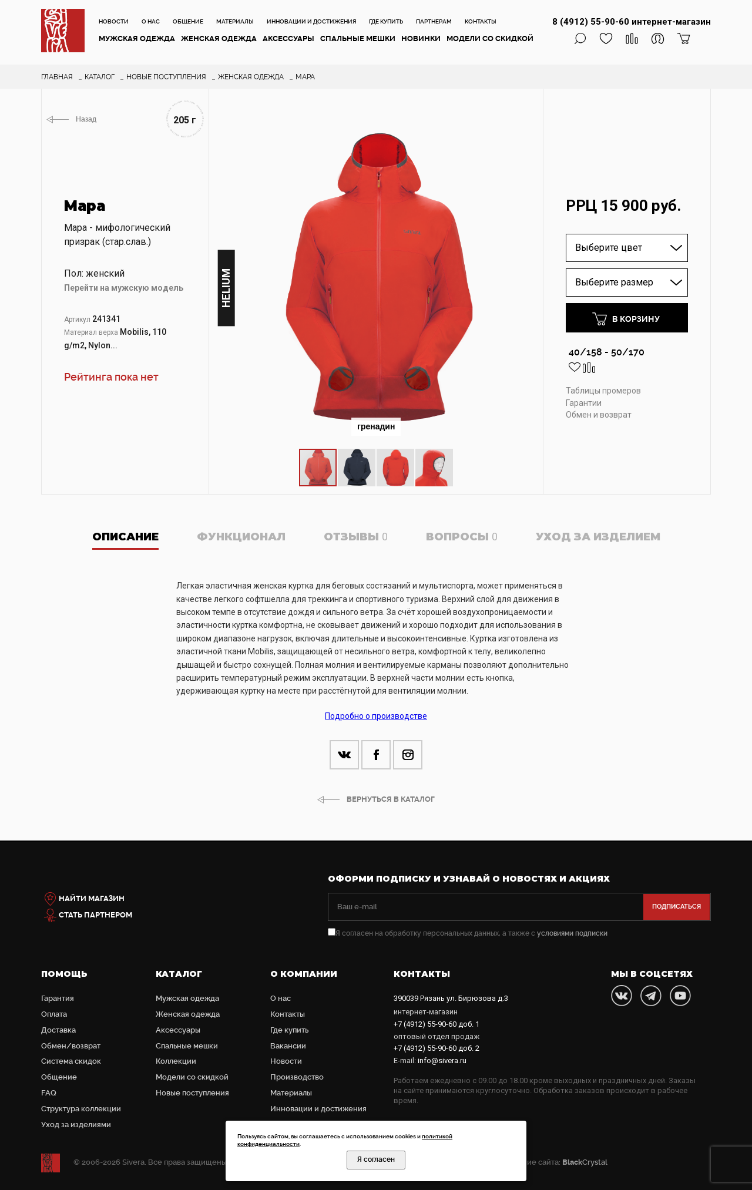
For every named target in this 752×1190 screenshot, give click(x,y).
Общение (188, 21)
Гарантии (584, 403)
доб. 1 (436, 1024)
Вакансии (288, 1045)
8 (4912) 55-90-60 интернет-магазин (631, 21)
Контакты (480, 21)
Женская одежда (219, 38)
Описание (125, 536)
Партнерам (434, 21)
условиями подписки (572, 933)
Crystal (584, 1162)
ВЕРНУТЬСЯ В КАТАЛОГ (391, 799)
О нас (151, 21)
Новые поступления (192, 1092)
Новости (114, 21)
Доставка (58, 1030)
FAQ (48, 1092)
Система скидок (71, 1061)
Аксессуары (288, 38)
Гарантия (57, 998)
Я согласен (376, 1159)
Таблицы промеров (603, 390)
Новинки (421, 38)
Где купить (386, 21)
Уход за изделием (598, 536)
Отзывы (356, 536)
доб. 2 (436, 1048)
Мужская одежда (137, 38)
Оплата (54, 1014)
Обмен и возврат (599, 414)
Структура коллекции (81, 1108)
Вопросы (462, 536)
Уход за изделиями (76, 1124)
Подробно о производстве (376, 716)
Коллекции (176, 1061)
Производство (297, 1077)
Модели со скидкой (489, 38)
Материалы (235, 21)
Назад (86, 119)
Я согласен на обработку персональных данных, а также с (467, 933)
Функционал (241, 536)
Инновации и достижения (311, 21)
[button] (521, 133)
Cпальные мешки (357, 38)
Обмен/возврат (70, 1045)
